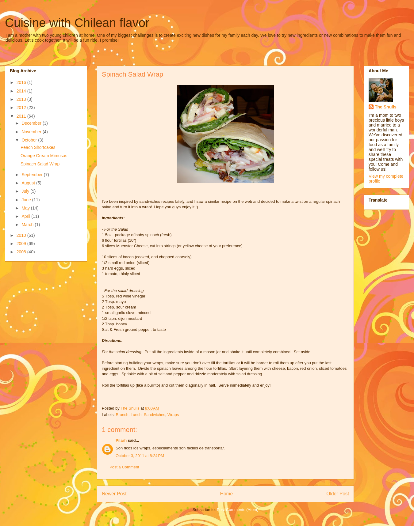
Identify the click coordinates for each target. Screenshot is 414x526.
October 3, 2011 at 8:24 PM (140, 455)
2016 (22, 82)
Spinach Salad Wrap (40, 163)
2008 (22, 251)
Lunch (136, 414)
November (31, 131)
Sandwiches (154, 414)
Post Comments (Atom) (237, 509)
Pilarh (121, 440)
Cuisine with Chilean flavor (77, 22)
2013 (22, 99)
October (29, 140)
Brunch (122, 414)
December (31, 123)
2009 (22, 243)
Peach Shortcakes (38, 147)
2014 (22, 91)
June (26, 199)
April (26, 216)
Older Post (337, 493)
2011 (22, 116)
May (26, 208)
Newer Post (114, 493)
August (28, 182)
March (28, 224)
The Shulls (386, 106)
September (32, 174)
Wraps (173, 414)
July (25, 191)
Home (226, 493)
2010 (22, 235)
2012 (22, 107)
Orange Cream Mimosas (44, 155)
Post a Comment (124, 467)
